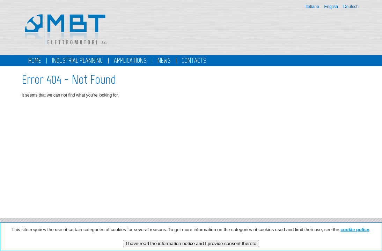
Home (34, 60)
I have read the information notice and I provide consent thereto (191, 243)
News (163, 60)
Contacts (194, 60)
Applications (130, 60)
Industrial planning (77, 60)
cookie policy (354, 229)
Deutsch (351, 6)
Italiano (312, 6)
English (331, 6)
